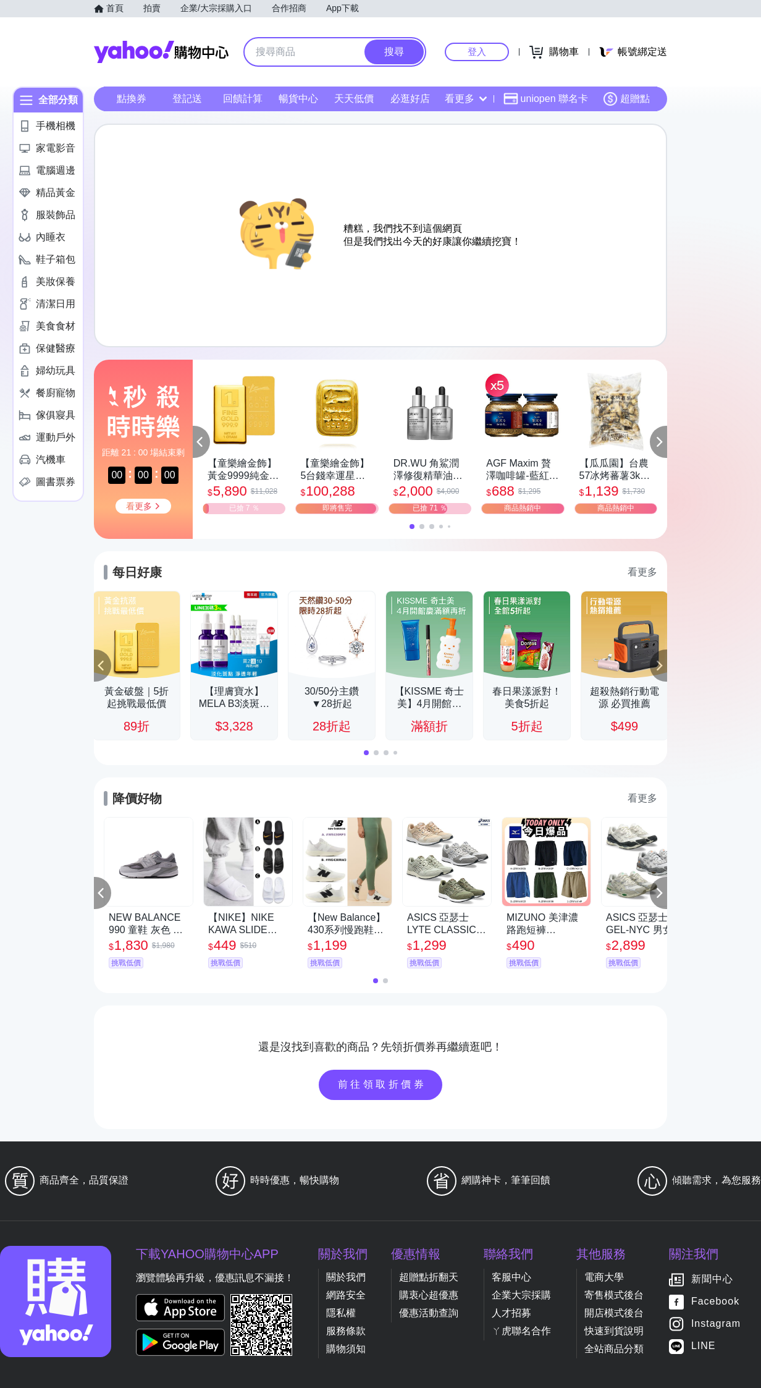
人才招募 (511, 1313)
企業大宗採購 (521, 1295)
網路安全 (346, 1295)
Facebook (715, 1302)
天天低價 (354, 98)
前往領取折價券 (382, 1084)
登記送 (187, 98)
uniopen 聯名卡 (545, 98)
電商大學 (604, 1277)
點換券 (131, 98)
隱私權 (341, 1313)
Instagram (716, 1324)
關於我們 (346, 1277)
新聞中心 (712, 1279)
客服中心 (511, 1277)
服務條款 (346, 1331)
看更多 (466, 98)
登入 (477, 51)
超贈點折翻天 (428, 1277)
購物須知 (346, 1349)
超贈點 (626, 98)
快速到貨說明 (614, 1331)
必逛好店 (410, 98)
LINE (703, 1346)
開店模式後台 (614, 1313)
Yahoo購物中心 (161, 52)
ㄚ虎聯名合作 (521, 1331)
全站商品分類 (614, 1349)
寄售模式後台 (614, 1295)
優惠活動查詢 (428, 1313)
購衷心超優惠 (428, 1295)
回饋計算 (243, 98)
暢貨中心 (298, 98)
